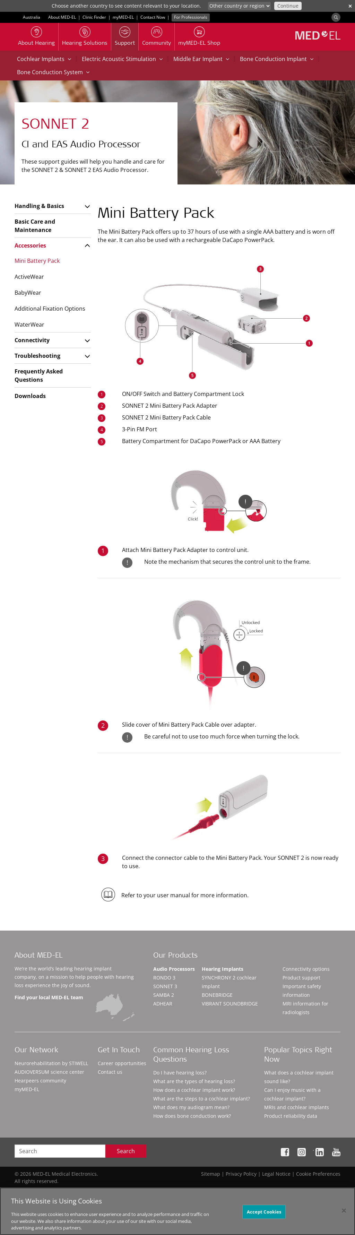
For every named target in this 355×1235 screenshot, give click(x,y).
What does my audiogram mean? (191, 1107)
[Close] (344, 1210)
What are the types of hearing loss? (194, 1081)
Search (126, 1151)
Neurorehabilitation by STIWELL (51, 1063)
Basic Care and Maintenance (35, 226)
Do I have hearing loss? (180, 1072)
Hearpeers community (40, 1080)
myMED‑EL (123, 17)
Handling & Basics (39, 206)
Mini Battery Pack (37, 261)
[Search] (335, 17)
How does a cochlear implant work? (194, 1090)
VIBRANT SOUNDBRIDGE (230, 1003)
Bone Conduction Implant (276, 59)
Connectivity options (306, 969)
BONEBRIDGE (217, 995)
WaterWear (29, 324)
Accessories (30, 245)
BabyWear (28, 292)
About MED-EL (62, 17)
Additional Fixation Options (50, 308)
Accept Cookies (264, 1211)
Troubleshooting (37, 356)
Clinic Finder (94, 17)
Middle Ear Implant (201, 59)
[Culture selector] (239, 6)
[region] (177, 1211)
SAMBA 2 (163, 995)
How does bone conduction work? (192, 1116)
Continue (287, 5)
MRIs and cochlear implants (296, 1107)
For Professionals (190, 17)
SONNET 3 (165, 986)
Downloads (30, 396)
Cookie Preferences (318, 1174)
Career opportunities (122, 1063)
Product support (301, 977)
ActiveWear (29, 276)
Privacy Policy (241, 1174)
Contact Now (152, 17)
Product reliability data (290, 1116)
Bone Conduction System (53, 72)
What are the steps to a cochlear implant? (201, 1098)
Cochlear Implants (44, 59)
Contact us (110, 1072)
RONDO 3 (164, 977)
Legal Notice (276, 1174)
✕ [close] (350, 6)
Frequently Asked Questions (39, 375)
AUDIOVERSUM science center (49, 1072)
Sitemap (210, 1174)
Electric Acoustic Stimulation (122, 59)
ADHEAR (162, 1003)
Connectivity (32, 340)
